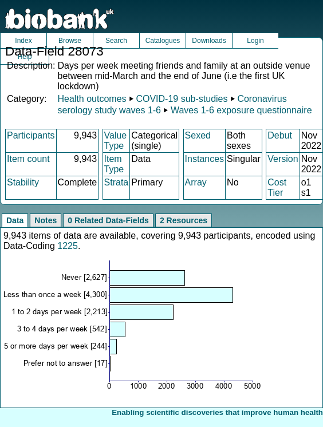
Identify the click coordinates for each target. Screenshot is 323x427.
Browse (69, 41)
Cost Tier (276, 187)
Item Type (114, 164)
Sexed (198, 135)
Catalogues (162, 41)
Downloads (209, 41)
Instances (204, 159)
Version (282, 159)
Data (14, 220)
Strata (116, 182)
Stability (23, 182)
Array (196, 182)
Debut (279, 135)
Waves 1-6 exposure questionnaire (241, 110)
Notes (45, 220)
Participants (31, 135)
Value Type (115, 141)
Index (23, 41)
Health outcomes (91, 99)
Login (255, 41)
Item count (28, 159)
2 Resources (183, 220)
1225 (67, 246)
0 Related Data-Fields (108, 220)
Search (116, 41)
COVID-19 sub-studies (181, 99)
